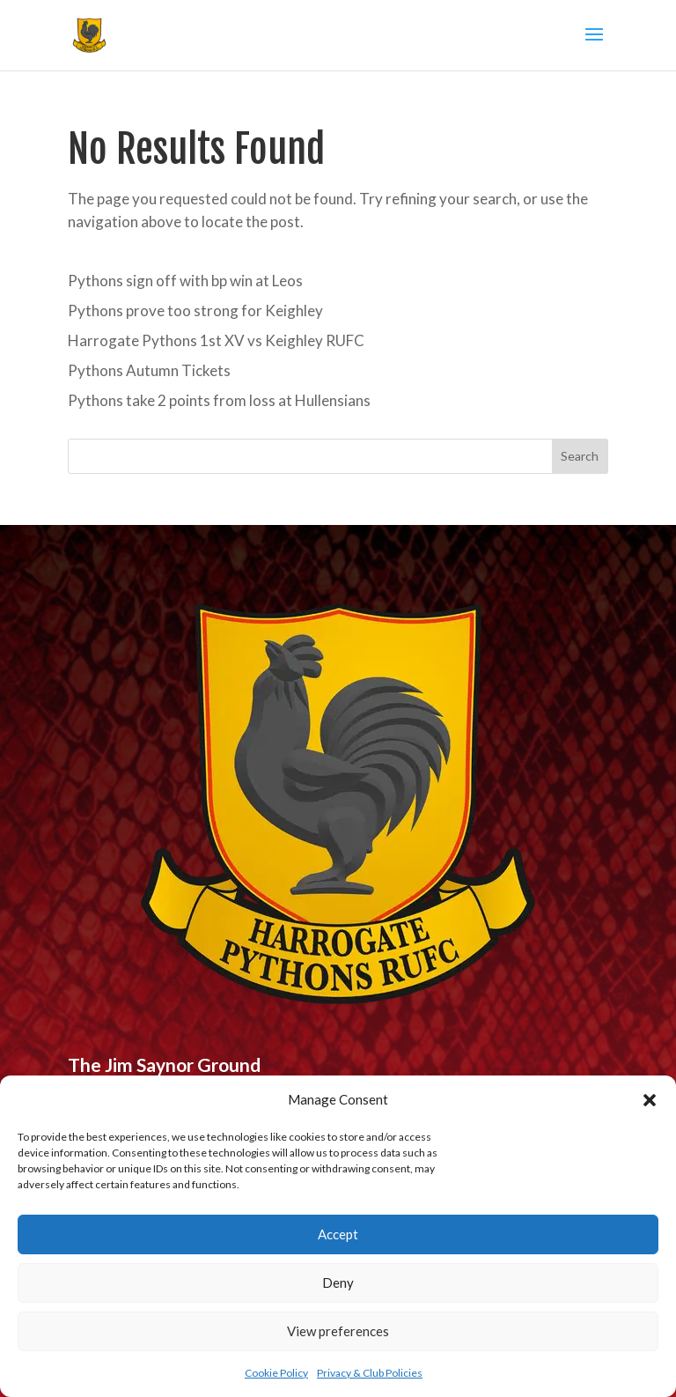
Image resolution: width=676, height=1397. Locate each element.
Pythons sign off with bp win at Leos (185, 280)
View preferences (338, 1331)
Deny (338, 1282)
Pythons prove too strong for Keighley (195, 310)
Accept (338, 1234)
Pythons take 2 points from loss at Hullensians (219, 400)
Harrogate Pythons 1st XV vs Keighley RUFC (216, 340)
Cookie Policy (276, 1372)
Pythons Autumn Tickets (149, 370)
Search (580, 455)
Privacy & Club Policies (369, 1372)
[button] (649, 1100)
